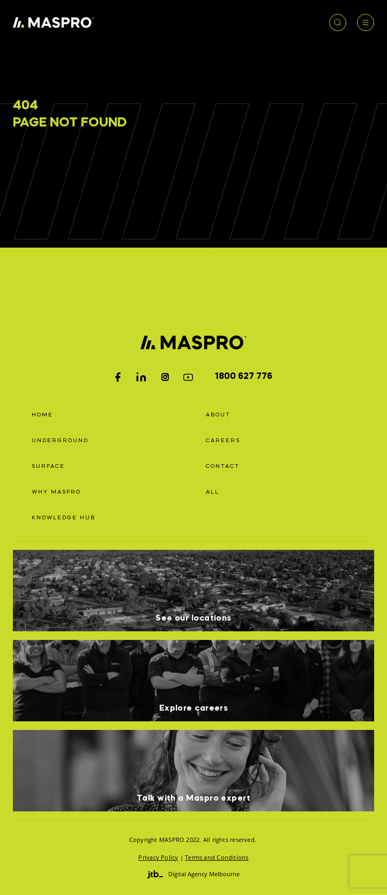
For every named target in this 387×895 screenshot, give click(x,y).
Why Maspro (56, 492)
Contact (223, 466)
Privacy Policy (158, 857)
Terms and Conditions (216, 857)
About (218, 414)
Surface (48, 466)
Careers (223, 440)
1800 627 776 (243, 376)
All (212, 492)
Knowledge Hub (63, 517)
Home (42, 414)
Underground (60, 440)
